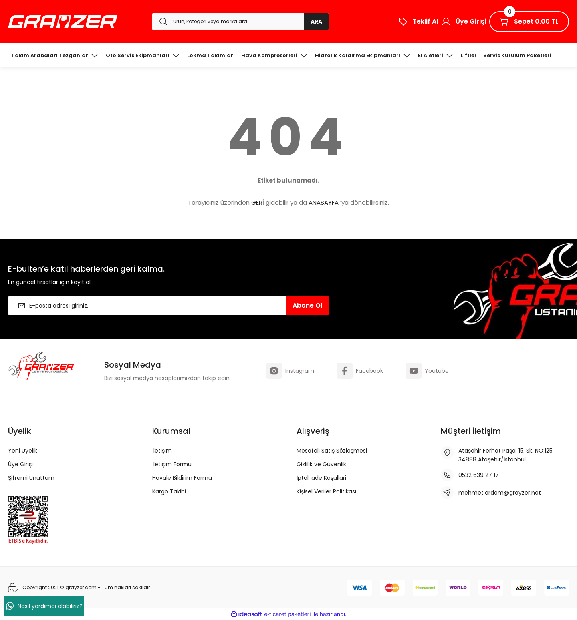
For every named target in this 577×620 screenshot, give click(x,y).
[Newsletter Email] (168, 305)
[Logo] (62, 21)
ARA (316, 22)
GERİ (257, 202)
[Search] (240, 21)
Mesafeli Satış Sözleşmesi (332, 451)
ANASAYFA (324, 202)
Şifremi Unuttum (31, 478)
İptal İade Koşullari (321, 478)
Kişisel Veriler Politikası (326, 491)
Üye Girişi (20, 464)
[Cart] (529, 21)
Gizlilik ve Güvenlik (321, 464)
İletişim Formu (172, 464)
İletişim (162, 451)
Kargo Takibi (169, 491)
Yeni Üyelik (22, 451)
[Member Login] (463, 21)
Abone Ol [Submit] (307, 305)
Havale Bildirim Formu (182, 478)
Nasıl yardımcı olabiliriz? (44, 606)
